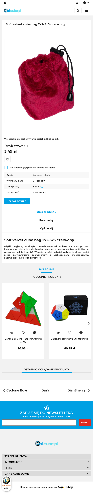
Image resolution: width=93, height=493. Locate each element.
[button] (86, 3)
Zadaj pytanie (17, 201)
